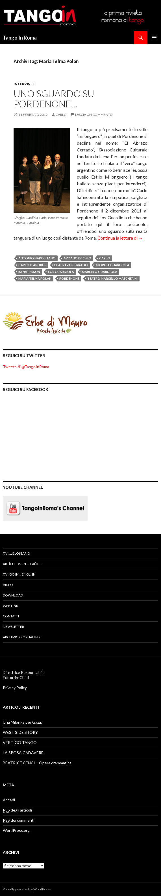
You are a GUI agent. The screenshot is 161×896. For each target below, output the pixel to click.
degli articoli (17, 810)
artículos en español (22, 564)
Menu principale (154, 37)
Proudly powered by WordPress (27, 889)
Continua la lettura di (120, 237)
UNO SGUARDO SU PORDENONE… (54, 98)
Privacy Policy (15, 687)
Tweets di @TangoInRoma (26, 366)
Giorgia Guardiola (112, 265)
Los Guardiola (61, 272)
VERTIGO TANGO (20, 742)
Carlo (61, 114)
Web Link (10, 606)
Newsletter (13, 626)
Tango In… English (19, 574)
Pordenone (69, 278)
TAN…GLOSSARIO (16, 553)
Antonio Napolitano (37, 258)
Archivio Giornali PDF (22, 637)
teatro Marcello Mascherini (112, 278)
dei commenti (18, 820)
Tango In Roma (20, 37)
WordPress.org (16, 830)
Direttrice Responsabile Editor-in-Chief (24, 675)
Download (13, 595)
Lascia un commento (94, 114)
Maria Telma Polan (34, 278)
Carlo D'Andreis (32, 265)
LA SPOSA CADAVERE (23, 752)
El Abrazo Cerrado (71, 265)
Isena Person (29, 272)
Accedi (9, 799)
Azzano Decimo (77, 258)
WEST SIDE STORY (20, 732)
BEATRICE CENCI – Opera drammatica (37, 762)
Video (8, 585)
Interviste (24, 84)
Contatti (11, 616)
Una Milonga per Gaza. (22, 722)
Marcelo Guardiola (99, 272)
